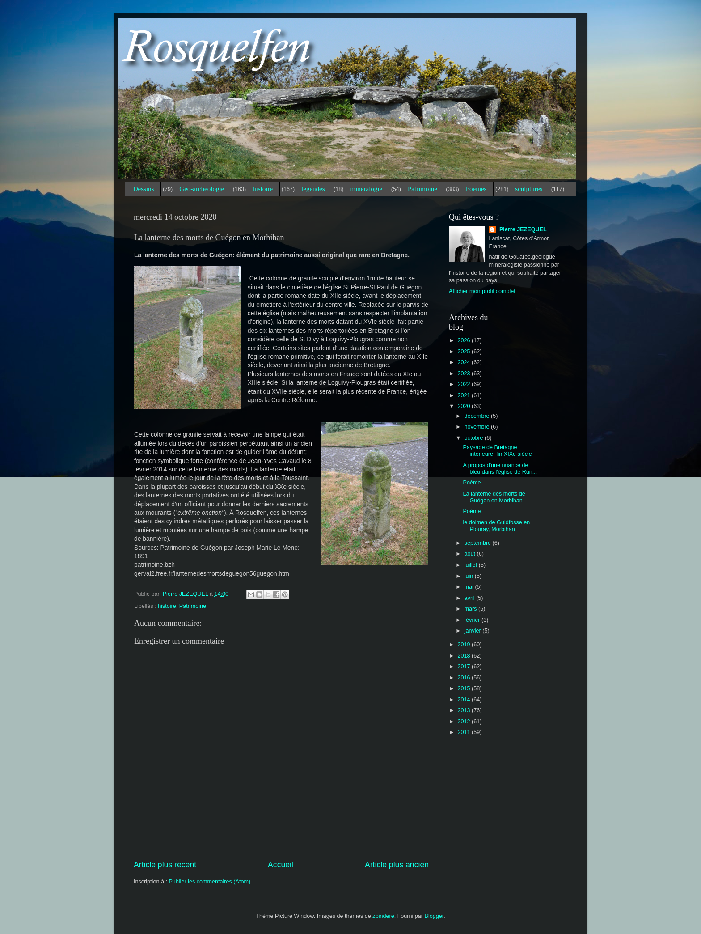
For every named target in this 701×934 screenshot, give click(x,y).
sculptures (528, 188)
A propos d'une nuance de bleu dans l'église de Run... (500, 468)
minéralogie (366, 188)
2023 (464, 373)
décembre (478, 416)
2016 (464, 678)
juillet (472, 565)
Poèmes (476, 188)
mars (471, 609)
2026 (464, 340)
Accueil (280, 864)
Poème (472, 483)
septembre (479, 543)
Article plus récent (165, 864)
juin (470, 576)
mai (470, 587)
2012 (464, 721)
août (471, 554)
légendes (313, 188)
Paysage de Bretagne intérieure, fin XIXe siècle (497, 450)
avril (471, 598)
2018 (464, 656)
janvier (474, 631)
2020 (464, 406)
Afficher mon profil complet (482, 291)
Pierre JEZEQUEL (522, 229)
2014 (464, 699)
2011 (464, 732)
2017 (464, 666)
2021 (464, 395)
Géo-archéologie (201, 188)
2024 (464, 362)
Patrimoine (422, 188)
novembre (478, 427)
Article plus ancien (397, 864)
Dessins (143, 188)
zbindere (383, 916)
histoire (263, 188)
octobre (475, 438)
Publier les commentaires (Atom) (209, 882)
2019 (464, 644)
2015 (464, 688)
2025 (464, 351)
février (473, 620)
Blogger (434, 916)
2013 (464, 710)
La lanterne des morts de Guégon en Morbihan (494, 497)
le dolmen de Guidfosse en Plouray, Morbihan (496, 525)
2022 (464, 384)
